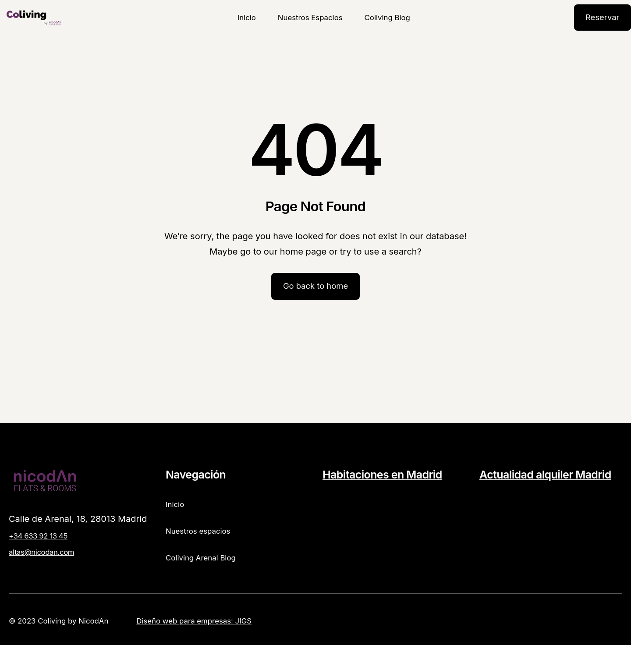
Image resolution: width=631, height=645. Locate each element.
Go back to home (315, 286)
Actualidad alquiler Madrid (545, 474)
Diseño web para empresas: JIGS (194, 621)
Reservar (602, 17)
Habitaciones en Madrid (382, 474)
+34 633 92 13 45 (38, 536)
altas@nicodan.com (41, 552)
